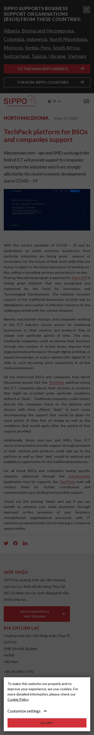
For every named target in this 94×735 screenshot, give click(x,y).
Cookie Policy (18, 699)
